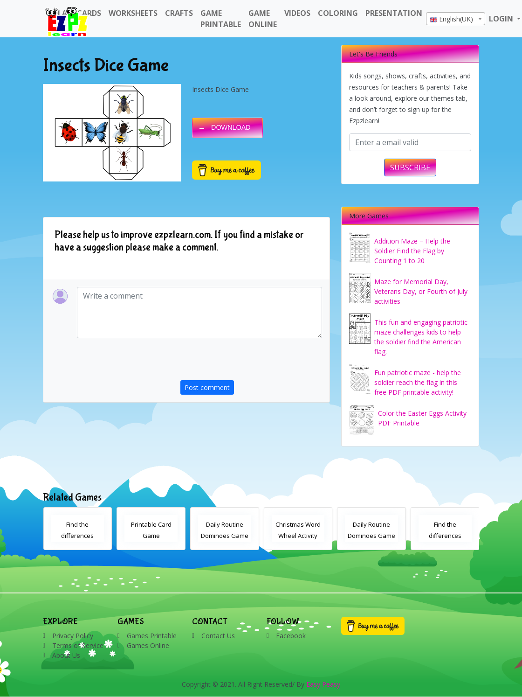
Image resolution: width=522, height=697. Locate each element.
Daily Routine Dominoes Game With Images (371, 535)
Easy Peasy (323, 684)
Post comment (207, 387)
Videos (297, 13)
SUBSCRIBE (410, 167)
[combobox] (455, 18)
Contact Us (218, 635)
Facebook (291, 635)
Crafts (179, 13)
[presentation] (251, 362)
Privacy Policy (72, 635)
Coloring (338, 13)
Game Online (262, 18)
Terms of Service (77, 645)
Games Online (148, 645)
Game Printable (220, 18)
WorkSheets (133, 13)
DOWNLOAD (231, 127)
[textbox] (455, 19)
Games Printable (152, 635)
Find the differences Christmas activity (77, 535)
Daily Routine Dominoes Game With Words (224, 535)
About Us (66, 655)
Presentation (393, 13)
